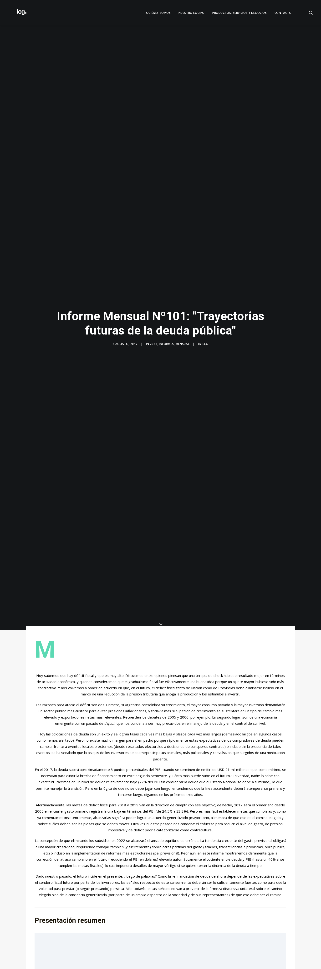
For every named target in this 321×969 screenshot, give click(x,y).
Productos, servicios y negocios (239, 13)
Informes (166, 344)
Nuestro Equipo (191, 13)
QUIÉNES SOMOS (158, 13)
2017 (153, 344)
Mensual (182, 344)
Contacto (283, 13)
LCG (205, 344)
